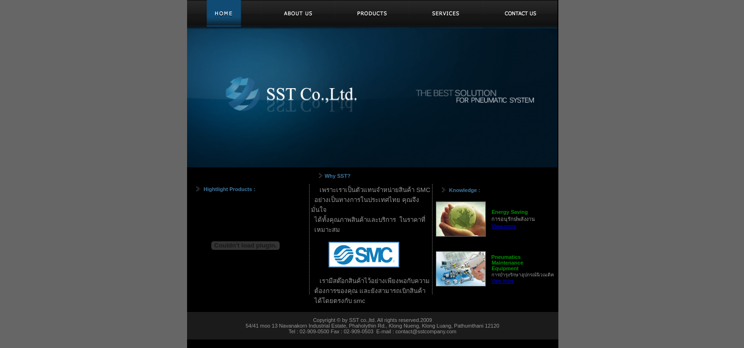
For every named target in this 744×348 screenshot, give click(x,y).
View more (503, 226)
